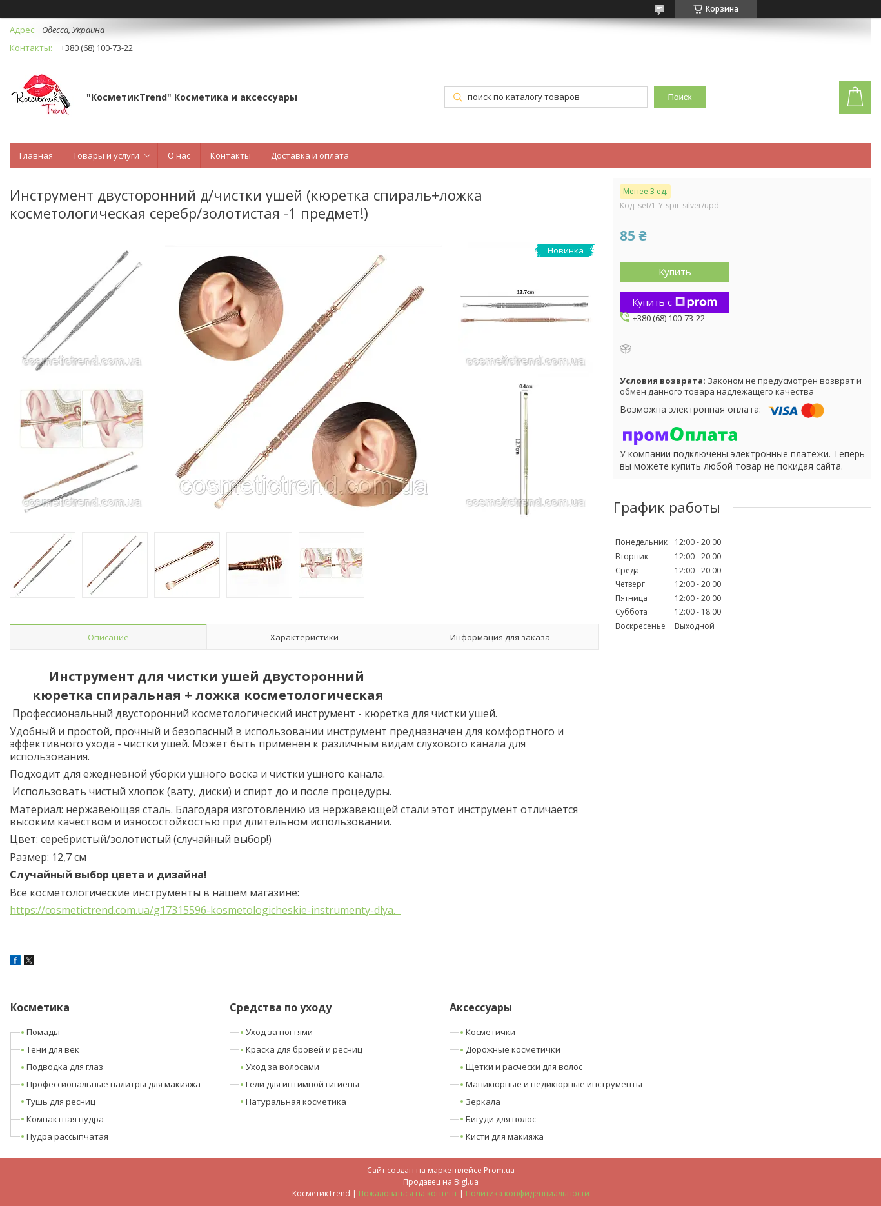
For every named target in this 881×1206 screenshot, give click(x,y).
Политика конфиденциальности (527, 1193)
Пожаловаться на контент (408, 1193)
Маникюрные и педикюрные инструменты (554, 1084)
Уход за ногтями (279, 1032)
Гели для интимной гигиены (302, 1084)
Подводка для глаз (64, 1067)
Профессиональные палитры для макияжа (113, 1084)
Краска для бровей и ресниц (304, 1049)
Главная (36, 155)
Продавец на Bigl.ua (441, 1181)
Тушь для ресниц (60, 1101)
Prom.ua (499, 1170)
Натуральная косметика (296, 1101)
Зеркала (483, 1101)
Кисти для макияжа (505, 1136)
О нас (179, 155)
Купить (674, 271)
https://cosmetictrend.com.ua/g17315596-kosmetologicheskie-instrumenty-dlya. (205, 910)
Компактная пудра (65, 1119)
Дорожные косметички (513, 1049)
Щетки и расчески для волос (524, 1067)
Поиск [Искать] (680, 97)
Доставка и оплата (310, 155)
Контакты (230, 155)
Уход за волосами (282, 1067)
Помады (43, 1032)
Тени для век (52, 1049)
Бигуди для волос (501, 1119)
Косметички (490, 1032)
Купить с (674, 301)
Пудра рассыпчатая (67, 1136)
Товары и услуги (106, 155)
